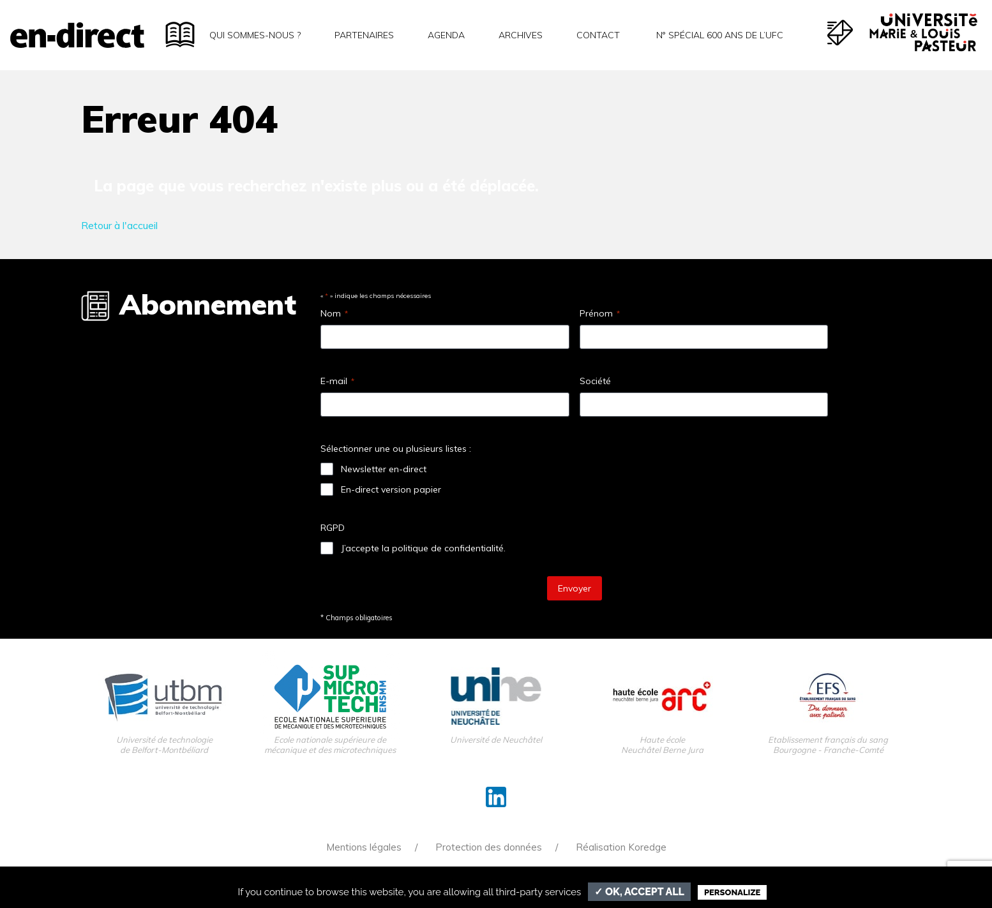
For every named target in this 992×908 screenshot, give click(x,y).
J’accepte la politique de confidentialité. (423, 548)
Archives (521, 35)
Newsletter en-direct (383, 469)
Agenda (446, 35)
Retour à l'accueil (119, 225)
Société (595, 381)
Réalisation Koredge (621, 847)
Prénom (600, 313)
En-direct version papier (391, 489)
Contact (598, 35)
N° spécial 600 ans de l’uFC (718, 35)
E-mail (337, 381)
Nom (334, 313)
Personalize (732, 892)
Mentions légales (364, 847)
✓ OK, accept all (639, 892)
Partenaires (364, 35)
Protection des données (488, 847)
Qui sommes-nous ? (255, 35)
